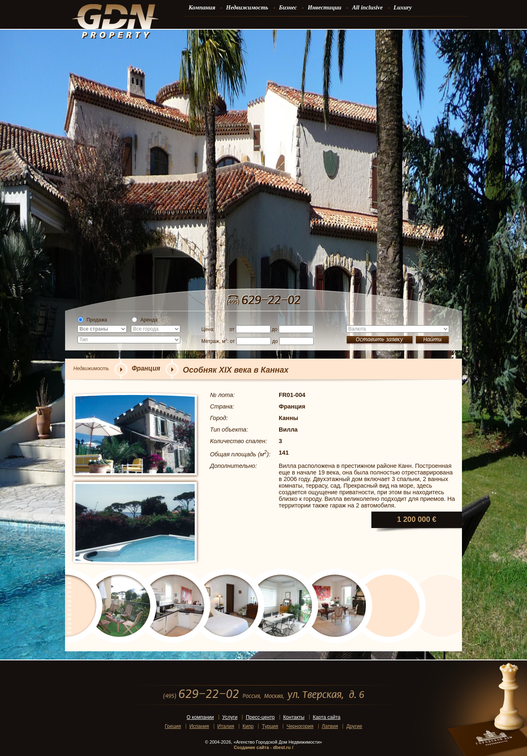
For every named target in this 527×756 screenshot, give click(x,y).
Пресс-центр (260, 717)
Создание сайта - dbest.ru (262, 747)
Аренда (145, 320)
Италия (225, 726)
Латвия (330, 726)
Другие (354, 726)
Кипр (248, 726)
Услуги (230, 717)
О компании (200, 717)
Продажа (92, 320)
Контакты (294, 717)
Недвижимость (91, 368)
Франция (146, 368)
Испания (199, 726)
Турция (270, 726)
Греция (173, 726)
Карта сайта (326, 717)
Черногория (300, 726)
